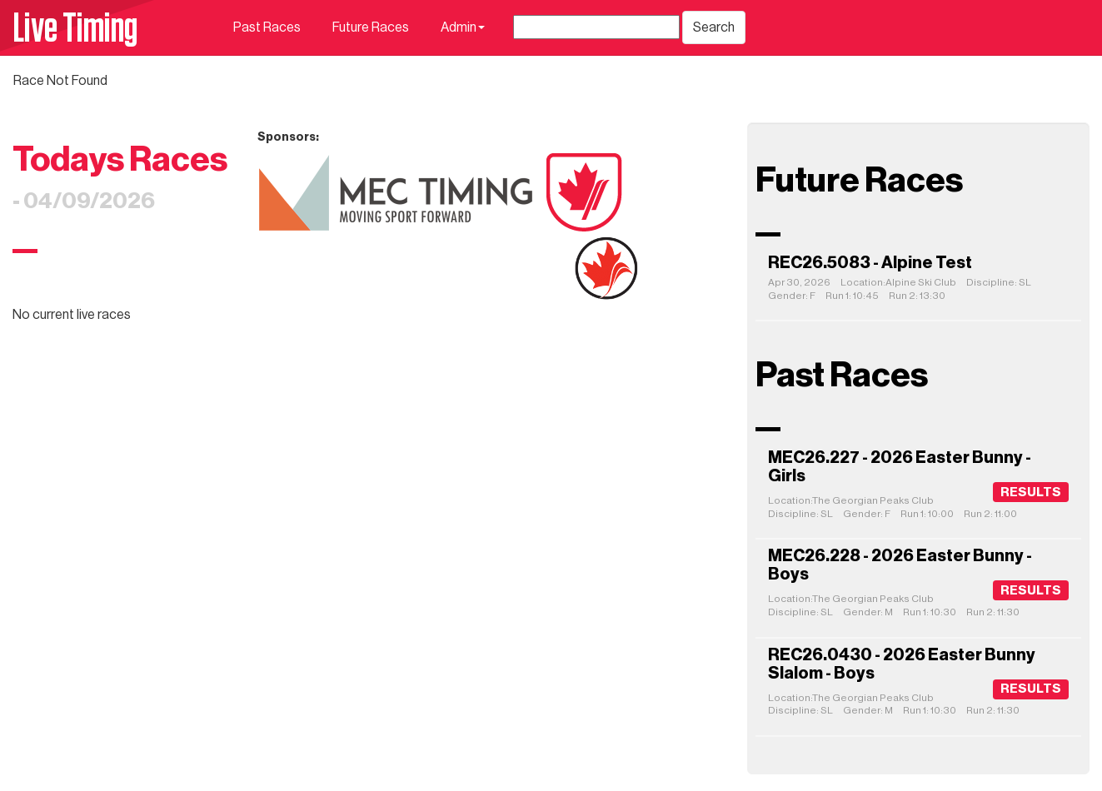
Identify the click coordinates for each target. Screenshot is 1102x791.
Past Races (267, 27)
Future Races (370, 27)
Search (714, 27)
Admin (463, 27)
